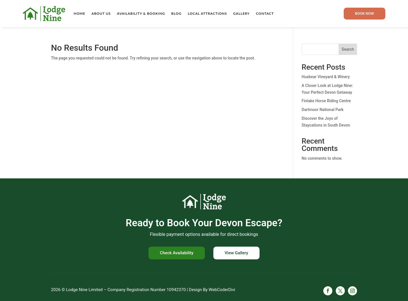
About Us (101, 13)
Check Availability (177, 252)
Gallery (241, 13)
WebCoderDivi (222, 289)
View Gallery (236, 252)
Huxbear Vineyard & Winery (326, 76)
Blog (176, 13)
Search (348, 49)
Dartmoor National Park (323, 109)
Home (79, 13)
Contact (265, 13)
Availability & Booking (141, 13)
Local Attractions (207, 13)
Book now (364, 13)
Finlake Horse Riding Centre (326, 101)
